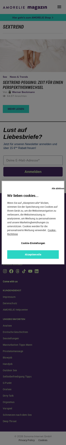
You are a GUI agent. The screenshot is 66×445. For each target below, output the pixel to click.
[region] (33, 222)
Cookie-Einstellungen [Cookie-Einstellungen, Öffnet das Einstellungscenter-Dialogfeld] (33, 243)
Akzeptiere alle (33, 254)
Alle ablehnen (58, 188)
